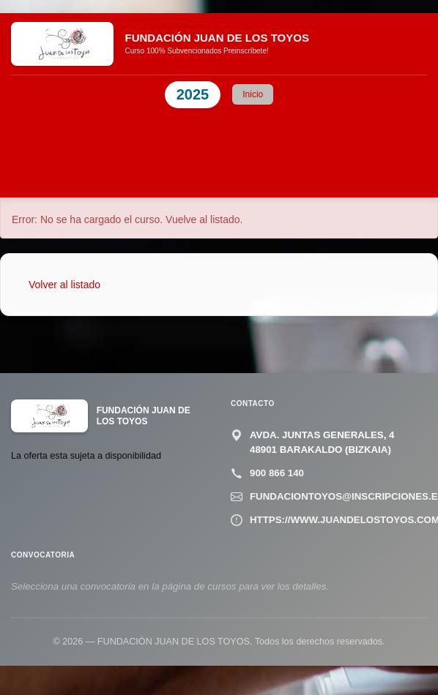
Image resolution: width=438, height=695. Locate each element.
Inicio (252, 94)
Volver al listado (64, 284)
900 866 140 (277, 472)
